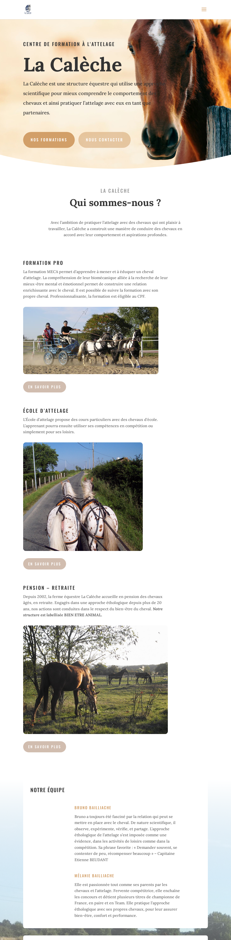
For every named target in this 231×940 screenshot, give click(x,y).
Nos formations (49, 140)
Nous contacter (104, 140)
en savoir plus (44, 386)
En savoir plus (44, 746)
